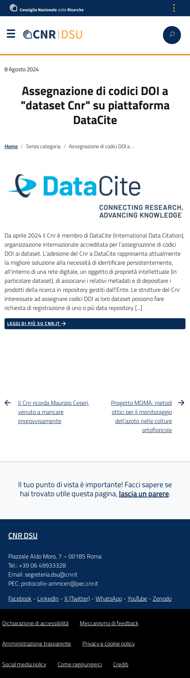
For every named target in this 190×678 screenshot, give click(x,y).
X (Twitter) (77, 598)
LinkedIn (48, 598)
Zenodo (162, 598)
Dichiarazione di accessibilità (35, 623)
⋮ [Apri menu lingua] (173, 8)
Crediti (120, 664)
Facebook (20, 598)
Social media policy (24, 664)
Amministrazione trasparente (36, 643)
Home (11, 146)
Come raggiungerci (80, 664)
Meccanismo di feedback (109, 623)
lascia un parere (144, 493)
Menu (10, 35)
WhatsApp (109, 598)
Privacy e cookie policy (108, 643)
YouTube (137, 598)
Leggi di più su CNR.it (37, 323)
